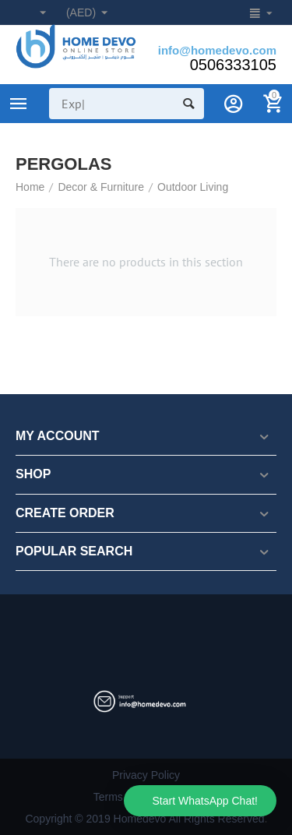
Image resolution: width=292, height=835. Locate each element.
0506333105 (233, 64)
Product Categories (19, 104)
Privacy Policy (146, 775)
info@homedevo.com (217, 50)
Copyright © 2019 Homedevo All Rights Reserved (144, 818)
